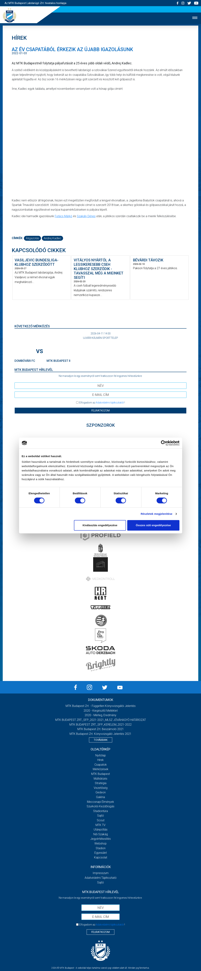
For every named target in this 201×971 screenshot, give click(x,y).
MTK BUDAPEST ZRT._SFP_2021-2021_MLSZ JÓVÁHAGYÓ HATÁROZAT (100, 720)
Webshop (100, 843)
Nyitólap (100, 755)
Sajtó (100, 815)
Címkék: (17, 238)
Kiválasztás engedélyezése (99, 525)
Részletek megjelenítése (156, 513)
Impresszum (101, 873)
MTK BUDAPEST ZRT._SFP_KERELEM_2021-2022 (100, 724)
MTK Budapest (100, 774)
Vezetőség (100, 788)
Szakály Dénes (86, 216)
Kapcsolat (100, 857)
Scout (100, 820)
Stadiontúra (100, 811)
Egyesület (100, 852)
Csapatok (100, 764)
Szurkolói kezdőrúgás (100, 806)
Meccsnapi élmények (100, 802)
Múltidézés (100, 778)
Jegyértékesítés (100, 838)
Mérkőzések (100, 769)
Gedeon (101, 792)
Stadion (100, 848)
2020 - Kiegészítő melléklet (101, 710)
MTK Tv (100, 825)
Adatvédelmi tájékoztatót (110, 402)
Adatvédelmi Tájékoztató (101, 877)
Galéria (100, 797)
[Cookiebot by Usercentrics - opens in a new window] (163, 443)
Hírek (100, 760)
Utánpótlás (100, 829)
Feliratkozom (100, 410)
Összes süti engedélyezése (153, 525)
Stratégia (100, 783)
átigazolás (32, 238)
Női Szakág (100, 834)
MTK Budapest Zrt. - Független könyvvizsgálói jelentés (101, 706)
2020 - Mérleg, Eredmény (100, 715)
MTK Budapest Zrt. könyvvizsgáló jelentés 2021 (100, 734)
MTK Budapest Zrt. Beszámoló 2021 (100, 729)
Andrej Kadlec (52, 238)
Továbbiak (100, 739)
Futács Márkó (63, 216)
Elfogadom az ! (102, 402)
